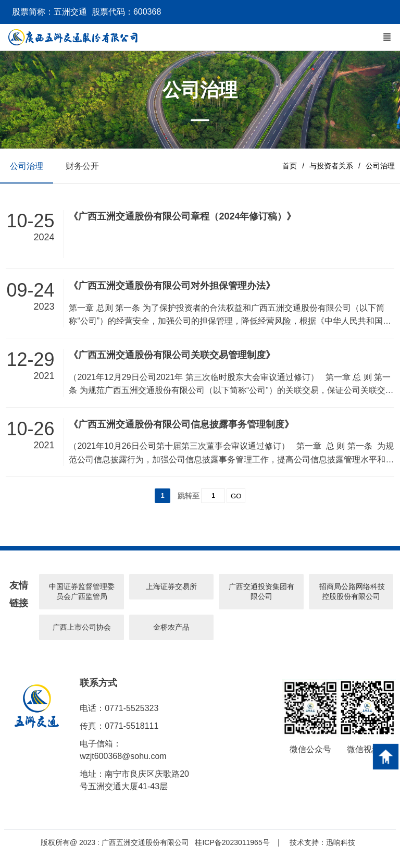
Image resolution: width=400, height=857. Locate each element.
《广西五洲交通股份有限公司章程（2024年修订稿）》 (182, 218)
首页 (289, 166)
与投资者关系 (331, 166)
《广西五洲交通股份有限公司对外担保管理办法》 (172, 287)
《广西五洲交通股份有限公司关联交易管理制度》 (172, 356)
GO (236, 497)
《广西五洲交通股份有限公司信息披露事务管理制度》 (181, 425)
